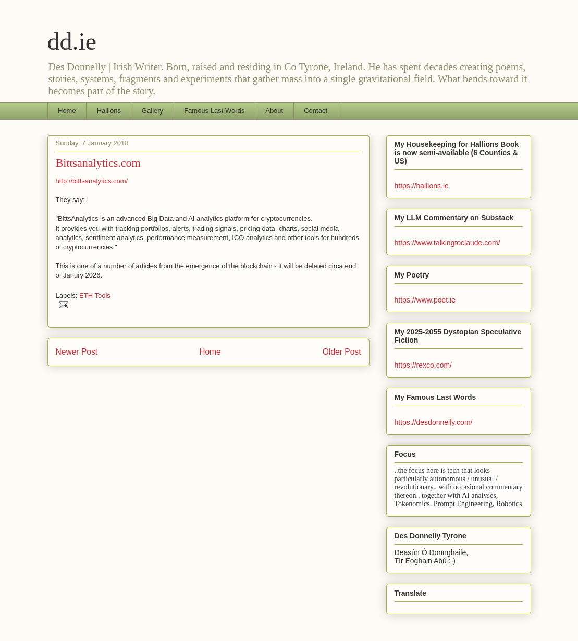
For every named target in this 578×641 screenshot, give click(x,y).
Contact (315, 111)
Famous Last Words (214, 111)
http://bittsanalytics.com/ (92, 181)
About (274, 111)
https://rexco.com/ (423, 365)
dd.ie (72, 41)
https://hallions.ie (422, 186)
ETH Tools (94, 295)
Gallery (152, 111)
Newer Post (77, 351)
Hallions (109, 111)
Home (67, 111)
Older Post (342, 351)
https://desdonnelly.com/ (434, 422)
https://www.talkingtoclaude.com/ (447, 242)
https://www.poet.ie (425, 300)
